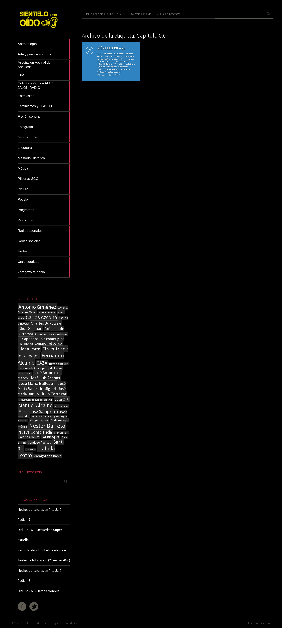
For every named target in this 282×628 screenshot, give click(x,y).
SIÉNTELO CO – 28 (111, 48)
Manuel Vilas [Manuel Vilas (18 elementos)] (61, 406)
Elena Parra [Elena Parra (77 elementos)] (29, 349)
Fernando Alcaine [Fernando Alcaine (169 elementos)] (41, 359)
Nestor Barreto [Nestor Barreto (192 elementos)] (47, 425)
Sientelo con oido (30, 623)
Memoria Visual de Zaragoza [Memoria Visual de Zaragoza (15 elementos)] (45, 416)
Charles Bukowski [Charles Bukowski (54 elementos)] (46, 323)
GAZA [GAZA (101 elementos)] (41, 363)
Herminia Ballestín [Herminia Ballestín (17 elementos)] (58, 363)
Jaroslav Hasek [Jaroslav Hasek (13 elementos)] (25, 373)
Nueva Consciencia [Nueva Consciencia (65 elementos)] (35, 432)
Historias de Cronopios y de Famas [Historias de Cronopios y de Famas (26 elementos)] (40, 368)
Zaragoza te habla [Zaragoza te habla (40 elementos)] (47, 456)
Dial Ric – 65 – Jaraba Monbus (38, 591)
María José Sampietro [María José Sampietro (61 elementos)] (38, 411)
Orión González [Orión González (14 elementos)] (61, 432)
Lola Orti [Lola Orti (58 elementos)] (61, 399)
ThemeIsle (265, 623)
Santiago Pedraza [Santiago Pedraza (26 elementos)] (39, 442)
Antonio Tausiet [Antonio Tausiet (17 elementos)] (47, 312)
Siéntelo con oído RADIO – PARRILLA (105, 14)
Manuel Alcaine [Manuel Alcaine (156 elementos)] (35, 405)
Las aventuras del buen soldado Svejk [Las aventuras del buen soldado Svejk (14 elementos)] (35, 399)
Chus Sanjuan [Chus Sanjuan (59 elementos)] (30, 328)
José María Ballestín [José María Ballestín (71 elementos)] (37, 383)
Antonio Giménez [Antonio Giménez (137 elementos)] (37, 307)
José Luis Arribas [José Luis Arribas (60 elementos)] (45, 378)
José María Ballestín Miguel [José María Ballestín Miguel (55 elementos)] (42, 386)
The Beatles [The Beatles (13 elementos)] (30, 449)
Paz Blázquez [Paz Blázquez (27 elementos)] (51, 437)
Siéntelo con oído (141, 14)
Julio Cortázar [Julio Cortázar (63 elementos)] (54, 394)
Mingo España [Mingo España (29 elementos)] (39, 420)
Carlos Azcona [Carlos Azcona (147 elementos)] (41, 317)
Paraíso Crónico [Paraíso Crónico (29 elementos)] (29, 437)
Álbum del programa (168, 14)
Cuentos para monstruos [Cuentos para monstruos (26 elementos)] (51, 334)
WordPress (72, 623)
